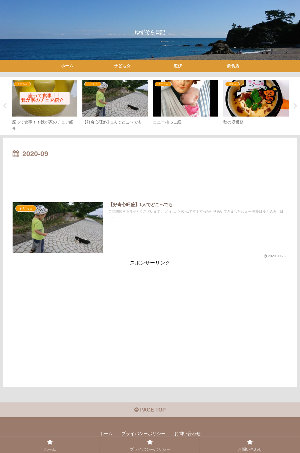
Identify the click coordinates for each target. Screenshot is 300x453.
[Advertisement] (150, 177)
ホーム (106, 433)
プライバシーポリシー (143, 433)
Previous (5, 106)
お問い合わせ (187, 433)
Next (295, 106)
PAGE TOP (150, 409)
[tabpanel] (44, 105)
